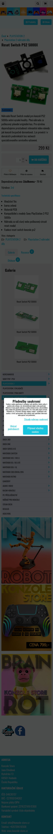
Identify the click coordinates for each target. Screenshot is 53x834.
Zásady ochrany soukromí (36, 419)
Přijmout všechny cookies (35, 430)
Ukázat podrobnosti (13, 427)
